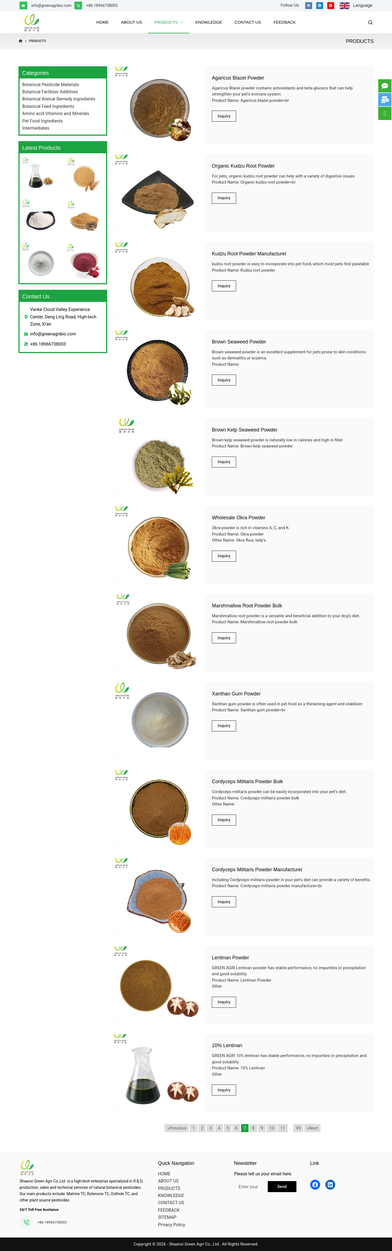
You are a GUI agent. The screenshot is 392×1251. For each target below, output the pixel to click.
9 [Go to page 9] (262, 1128)
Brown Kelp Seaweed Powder (244, 430)
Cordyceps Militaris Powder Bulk (247, 781)
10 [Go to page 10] (271, 1128)
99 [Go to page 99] (298, 1128)
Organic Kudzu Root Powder (243, 166)
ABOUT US (168, 1181)
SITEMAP (167, 1217)
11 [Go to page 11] (282, 1128)
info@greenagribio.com (51, 5)
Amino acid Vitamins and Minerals (55, 113)
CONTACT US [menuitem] (248, 22)
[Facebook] (308, 5)
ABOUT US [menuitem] (131, 22)
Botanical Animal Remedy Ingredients (59, 99)
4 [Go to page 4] (219, 1128)
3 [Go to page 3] (210, 1128)
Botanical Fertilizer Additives (50, 91)
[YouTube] (330, 5)
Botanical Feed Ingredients (48, 106)
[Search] (370, 22)
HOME (164, 1173)
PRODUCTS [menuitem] (170, 22)
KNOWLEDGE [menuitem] (208, 22)
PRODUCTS (169, 1188)
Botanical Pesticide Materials (50, 84)
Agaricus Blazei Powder (238, 78)
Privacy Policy (171, 1224)
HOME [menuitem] (102, 22)
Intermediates (35, 128)
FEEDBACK (168, 1210)
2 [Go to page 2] (202, 1128)
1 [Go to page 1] (193, 1128)
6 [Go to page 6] (236, 1128)
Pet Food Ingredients (42, 121)
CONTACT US (171, 1202)
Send (282, 1186)
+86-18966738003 (102, 5)
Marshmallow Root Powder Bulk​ (247, 605)
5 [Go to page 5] (227, 1128)
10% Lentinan (227, 1045)
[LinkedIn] (319, 5)
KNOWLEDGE (171, 1195)
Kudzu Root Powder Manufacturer (249, 253)
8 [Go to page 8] (253, 1128)
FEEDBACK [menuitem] (285, 22)
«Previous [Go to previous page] (176, 1128)
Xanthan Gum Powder (236, 693)
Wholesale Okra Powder (238, 517)
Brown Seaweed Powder (239, 342)
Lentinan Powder (230, 957)
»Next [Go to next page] (312, 1128)
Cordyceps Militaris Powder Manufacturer (257, 869)
